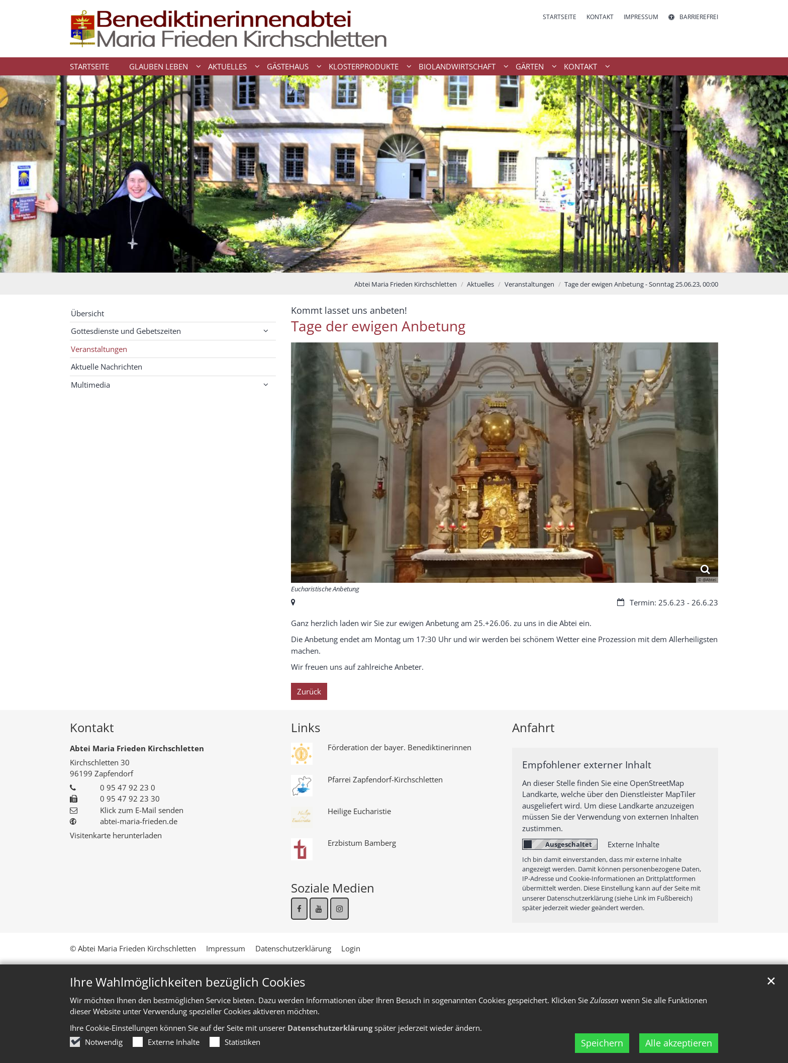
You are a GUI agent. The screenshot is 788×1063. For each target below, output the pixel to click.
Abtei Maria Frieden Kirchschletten (405, 284)
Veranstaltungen (529, 284)
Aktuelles (480, 284)
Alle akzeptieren (678, 1043)
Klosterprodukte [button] (364, 66)
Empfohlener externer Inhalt (586, 764)
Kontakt (92, 727)
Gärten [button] (530, 66)
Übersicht (87, 313)
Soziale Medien (332, 888)
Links (305, 727)
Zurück (309, 691)
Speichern (602, 1043)
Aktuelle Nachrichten (106, 367)
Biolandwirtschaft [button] (457, 66)
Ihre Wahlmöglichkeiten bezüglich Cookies (187, 982)
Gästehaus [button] (288, 66)
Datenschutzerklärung (329, 1028)
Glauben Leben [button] (158, 66)
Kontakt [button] (580, 66)
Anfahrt (533, 727)
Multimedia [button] (90, 385)
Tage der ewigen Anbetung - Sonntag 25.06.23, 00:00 (641, 284)
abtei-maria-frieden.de (138, 821)
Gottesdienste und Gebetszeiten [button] (126, 331)
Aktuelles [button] (227, 66)
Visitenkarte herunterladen (116, 835)
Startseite (89, 66)
